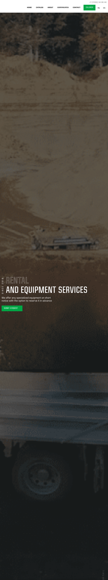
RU (99, 8)
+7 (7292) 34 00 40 (97, 2)
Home (29, 7)
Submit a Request (12, 308)
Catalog (39, 7)
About (50, 7)
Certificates (63, 7)
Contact (76, 7)
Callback (89, 8)
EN (104, 8)
